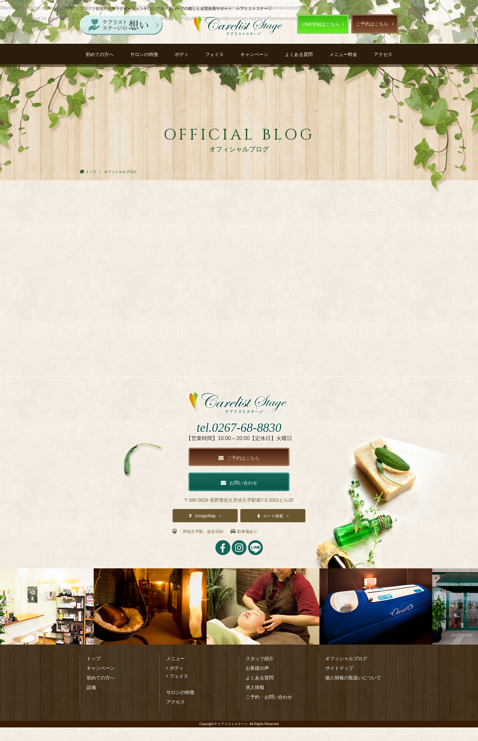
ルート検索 (273, 529)
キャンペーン (254, 54)
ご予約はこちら (372, 24)
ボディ (182, 54)
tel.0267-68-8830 (238, 438)
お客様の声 (257, 681)
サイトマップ (339, 681)
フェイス (214, 54)
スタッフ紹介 (260, 672)
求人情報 (255, 701)
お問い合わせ (239, 495)
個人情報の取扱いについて (353, 691)
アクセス (383, 54)
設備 (91, 701)
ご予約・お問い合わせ (269, 710)
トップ (94, 672)
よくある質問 (299, 54)
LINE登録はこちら (321, 24)
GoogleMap (205, 529)
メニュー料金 (343, 54)
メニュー (175, 672)
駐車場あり (253, 544)
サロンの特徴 (144, 54)
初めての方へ (100, 54)
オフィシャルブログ (346, 672)
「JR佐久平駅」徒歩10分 (202, 544)
